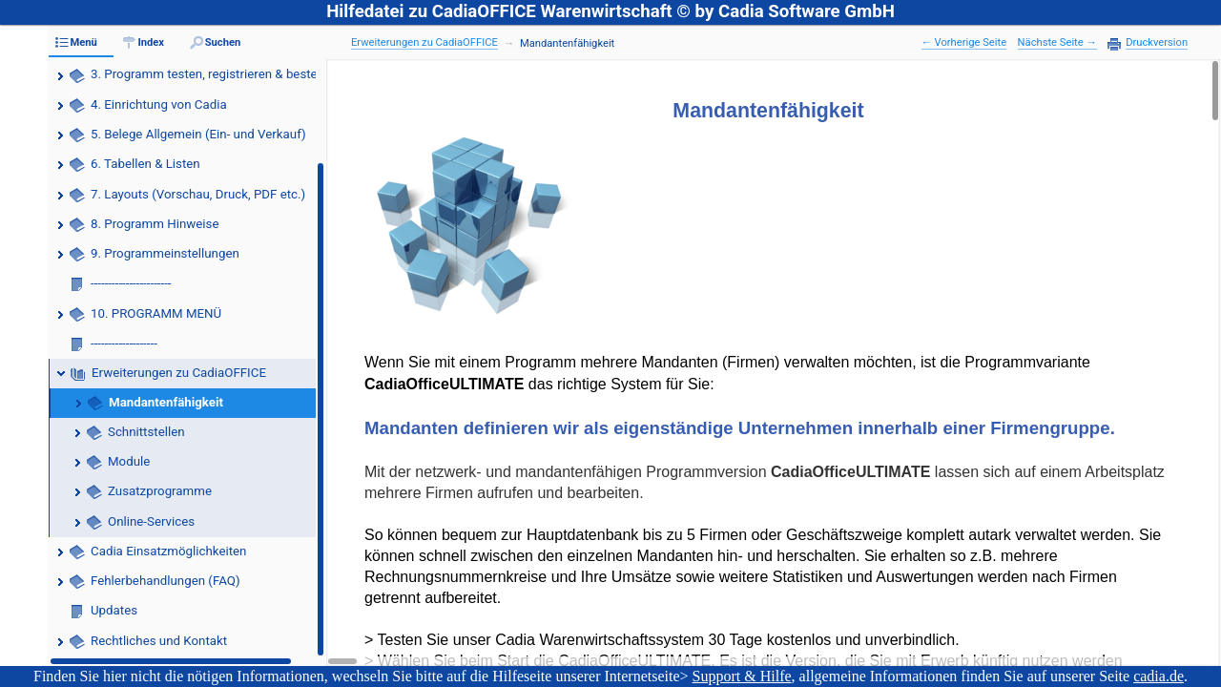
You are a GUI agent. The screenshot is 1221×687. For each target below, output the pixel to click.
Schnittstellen (146, 432)
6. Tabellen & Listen (145, 163)
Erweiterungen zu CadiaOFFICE (179, 372)
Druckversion (1157, 43)
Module (129, 461)
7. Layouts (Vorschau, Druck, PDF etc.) (198, 194)
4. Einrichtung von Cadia (159, 104)
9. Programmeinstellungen (165, 253)
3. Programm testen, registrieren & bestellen (214, 74)
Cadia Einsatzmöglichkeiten (168, 551)
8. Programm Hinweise (154, 224)
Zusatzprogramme (160, 491)
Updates (114, 610)
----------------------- (131, 283)
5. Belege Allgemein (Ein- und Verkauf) (198, 134)
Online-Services (151, 521)
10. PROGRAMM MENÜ (156, 313)
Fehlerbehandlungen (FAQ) (165, 580)
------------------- (124, 343)
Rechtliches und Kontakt (159, 641)
